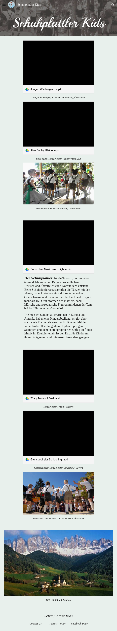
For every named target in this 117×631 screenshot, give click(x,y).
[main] (58, 22)
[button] (4, 4)
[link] (58, 67)
